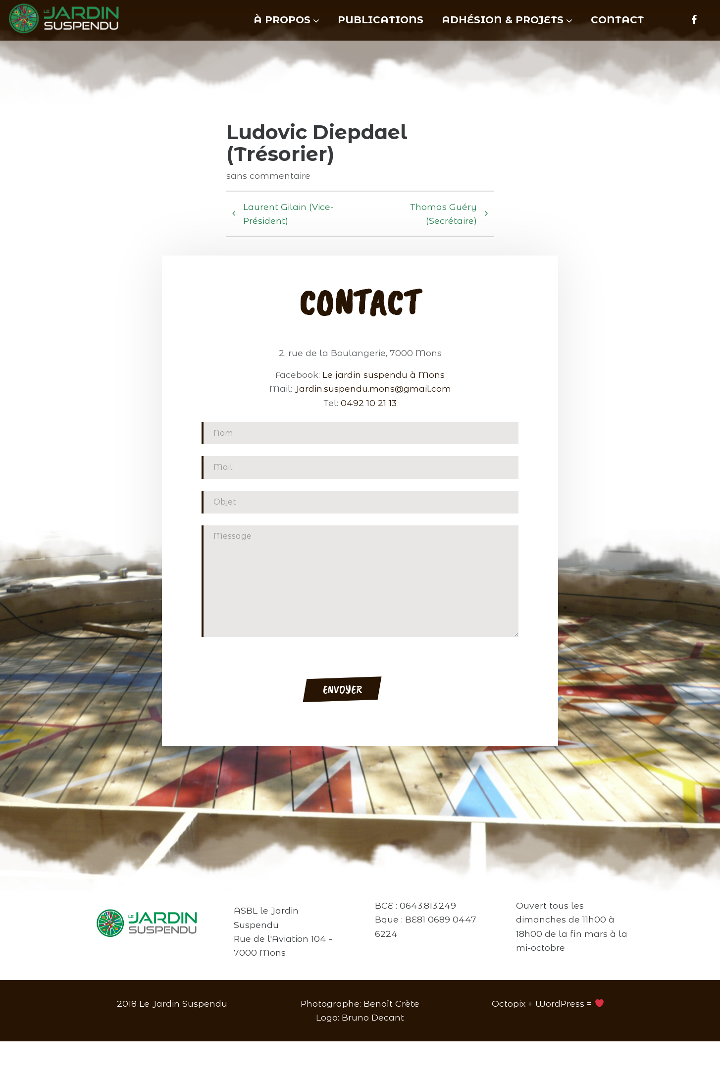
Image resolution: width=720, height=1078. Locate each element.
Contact (617, 20)
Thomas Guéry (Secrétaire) (435, 232)
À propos (282, 20)
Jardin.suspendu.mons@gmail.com (373, 464)
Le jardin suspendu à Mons (383, 450)
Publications (380, 20)
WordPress (559, 1040)
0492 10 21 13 (369, 478)
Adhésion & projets (503, 20)
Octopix (508, 1040)
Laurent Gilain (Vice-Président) (288, 232)
